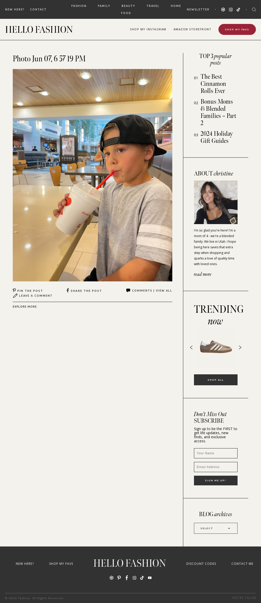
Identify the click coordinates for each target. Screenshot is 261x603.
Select (216, 528)
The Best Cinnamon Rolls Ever (213, 84)
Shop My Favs (237, 29)
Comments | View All (149, 290)
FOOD (126, 13)
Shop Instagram (148, 29)
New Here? (14, 9)
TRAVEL (153, 5)
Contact (38, 9)
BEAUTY (128, 5)
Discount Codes (201, 563)
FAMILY (104, 5)
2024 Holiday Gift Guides (217, 137)
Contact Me (242, 563)
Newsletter (198, 9)
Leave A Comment (33, 295)
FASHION (79, 5)
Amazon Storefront (193, 29)
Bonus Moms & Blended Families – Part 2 (218, 112)
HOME (176, 5)
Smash (250, 598)
